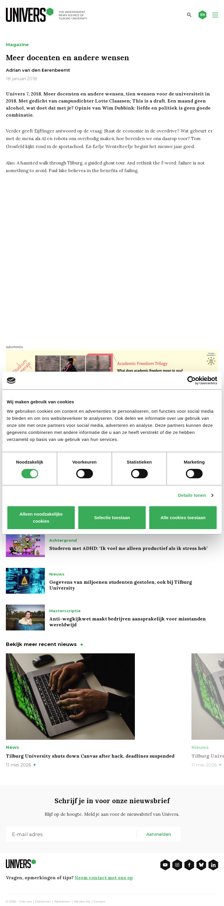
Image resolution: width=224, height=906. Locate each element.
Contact (99, 901)
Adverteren (62, 901)
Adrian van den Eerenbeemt (38, 70)
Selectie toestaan (112, 517)
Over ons (25, 901)
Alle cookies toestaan (182, 517)
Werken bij (82, 901)
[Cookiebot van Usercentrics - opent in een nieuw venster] (191, 380)
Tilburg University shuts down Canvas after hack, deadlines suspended (90, 756)
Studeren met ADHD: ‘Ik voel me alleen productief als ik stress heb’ (128, 548)
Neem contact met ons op (104, 877)
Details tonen (192, 495)
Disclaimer (43, 901)
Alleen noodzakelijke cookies (41, 517)
